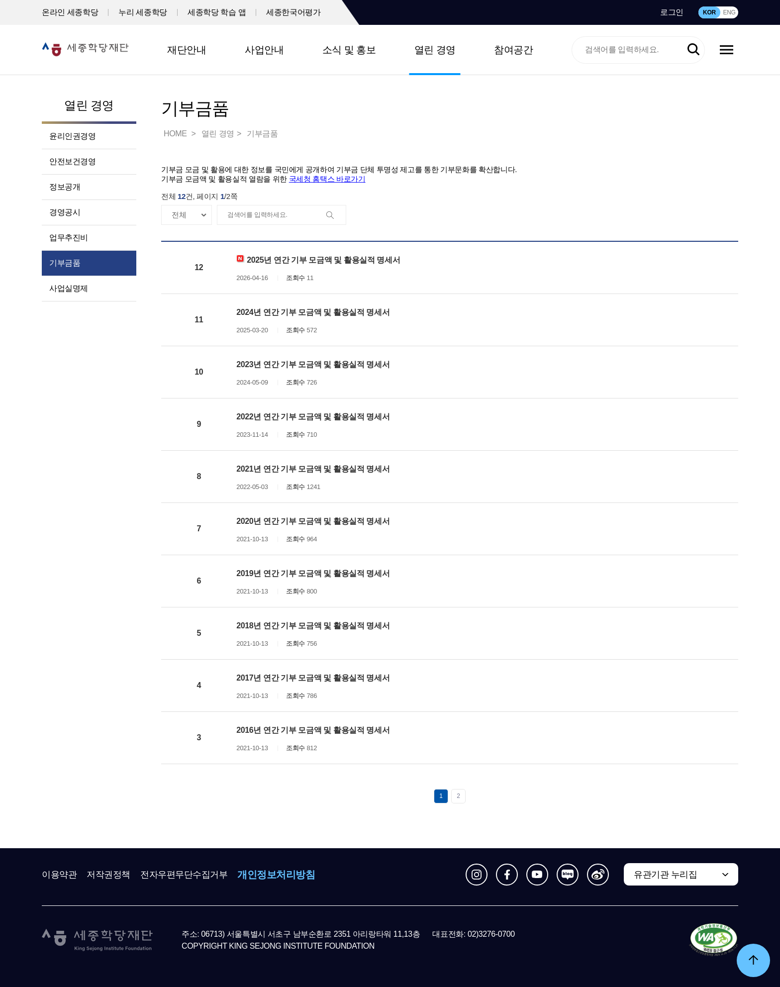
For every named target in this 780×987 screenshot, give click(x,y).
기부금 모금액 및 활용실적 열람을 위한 (263, 179)
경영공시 (64, 212)
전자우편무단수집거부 (184, 874)
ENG (729, 12)
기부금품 (64, 263)
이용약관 (59, 874)
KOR (709, 12)
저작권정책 (108, 874)
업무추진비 (68, 237)
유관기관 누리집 (665, 875)
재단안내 (186, 49)
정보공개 (64, 187)
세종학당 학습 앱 (217, 12)
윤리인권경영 (72, 136)
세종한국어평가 (293, 12)
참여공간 (513, 49)
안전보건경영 (72, 161)
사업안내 (264, 49)
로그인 (671, 12)
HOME (176, 133)
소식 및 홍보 (349, 49)
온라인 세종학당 (70, 12)
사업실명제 (68, 288)
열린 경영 (435, 49)
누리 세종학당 (142, 12)
